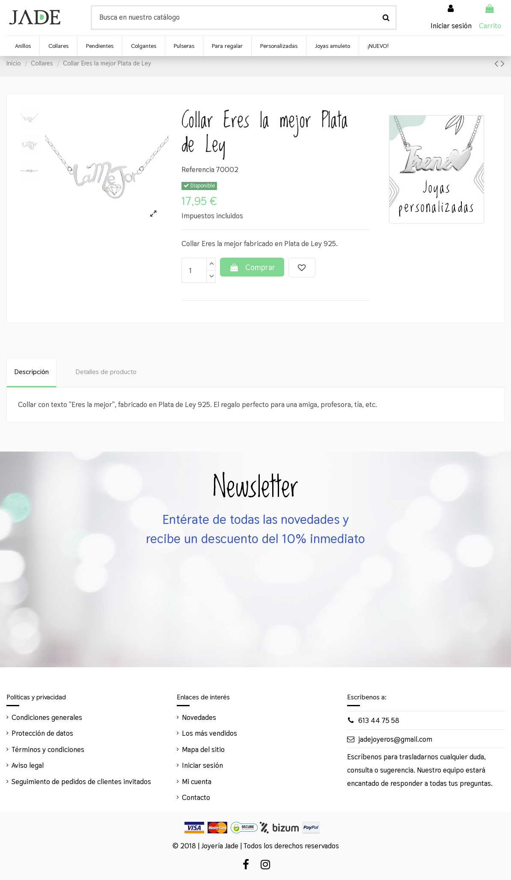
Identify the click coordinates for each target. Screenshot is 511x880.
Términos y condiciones (48, 749)
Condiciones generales (47, 717)
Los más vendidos (209, 733)
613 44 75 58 (378, 720)
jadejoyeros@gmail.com (395, 739)
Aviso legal (28, 765)
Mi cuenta (196, 781)
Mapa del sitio (203, 749)
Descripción (31, 371)
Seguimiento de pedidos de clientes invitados (81, 781)
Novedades (199, 717)
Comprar (252, 267)
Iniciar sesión (202, 765)
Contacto (196, 797)
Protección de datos (42, 733)
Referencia (197, 169)
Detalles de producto (106, 371)
